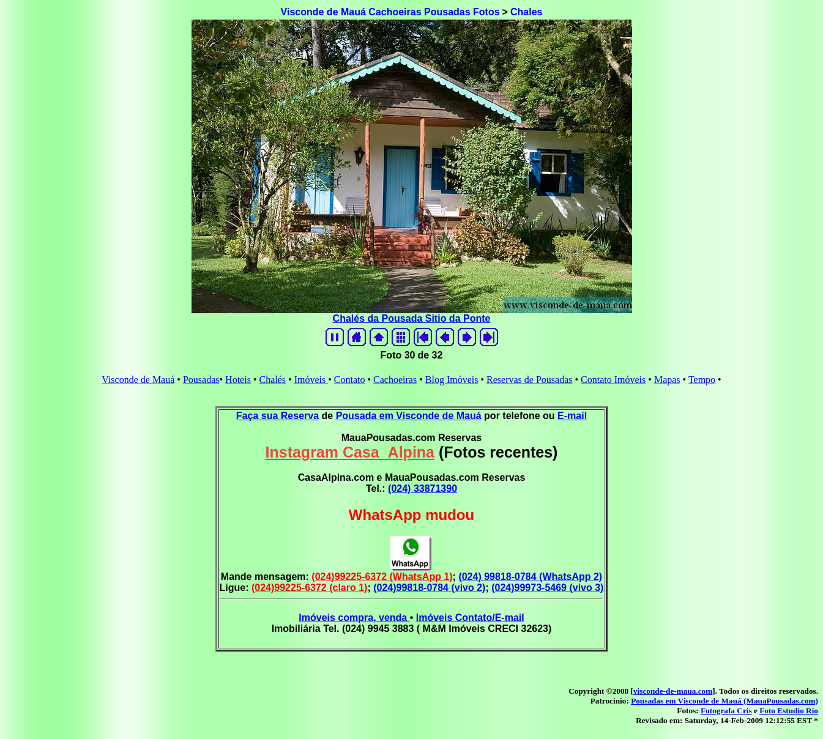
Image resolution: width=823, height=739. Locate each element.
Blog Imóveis (452, 379)
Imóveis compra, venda (354, 617)
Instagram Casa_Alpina (350, 452)
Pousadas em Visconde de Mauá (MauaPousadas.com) (724, 700)
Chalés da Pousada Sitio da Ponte (412, 318)
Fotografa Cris (726, 710)
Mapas (667, 379)
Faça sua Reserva (277, 415)
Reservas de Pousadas (529, 379)
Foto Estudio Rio (788, 710)
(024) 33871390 (422, 488)
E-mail (572, 415)
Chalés (272, 379)
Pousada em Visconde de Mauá (409, 415)
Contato (349, 379)
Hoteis (238, 379)
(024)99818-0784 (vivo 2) (429, 587)
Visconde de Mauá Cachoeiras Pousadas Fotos (390, 12)
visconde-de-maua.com (672, 691)
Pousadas (201, 379)
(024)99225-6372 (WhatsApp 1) (381, 576)
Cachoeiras (395, 379)
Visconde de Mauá (138, 379)
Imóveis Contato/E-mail (470, 617)
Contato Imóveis (613, 379)
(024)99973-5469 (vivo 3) (547, 587)
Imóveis (311, 379)
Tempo (701, 379)
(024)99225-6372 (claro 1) (309, 587)
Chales (526, 12)
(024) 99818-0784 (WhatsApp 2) (530, 576)
